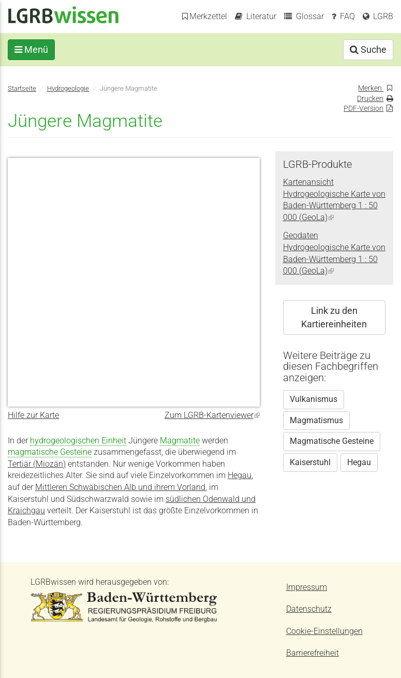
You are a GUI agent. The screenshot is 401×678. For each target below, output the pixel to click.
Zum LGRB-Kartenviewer (212, 415)
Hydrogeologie (68, 88)
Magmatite (180, 440)
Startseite (22, 88)
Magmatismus (316, 420)
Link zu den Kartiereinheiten (334, 317)
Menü (31, 49)
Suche (368, 49)
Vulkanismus (313, 399)
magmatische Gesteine (50, 452)
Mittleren (52, 487)
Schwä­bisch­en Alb (102, 487)
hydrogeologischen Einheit (78, 440)
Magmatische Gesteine (332, 441)
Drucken (370, 98)
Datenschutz (309, 609)
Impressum (306, 587)
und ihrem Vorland (170, 487)
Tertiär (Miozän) (37, 464)
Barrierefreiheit (312, 653)
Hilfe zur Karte (33, 415)
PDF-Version (363, 108)
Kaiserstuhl (310, 462)
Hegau (239, 475)
